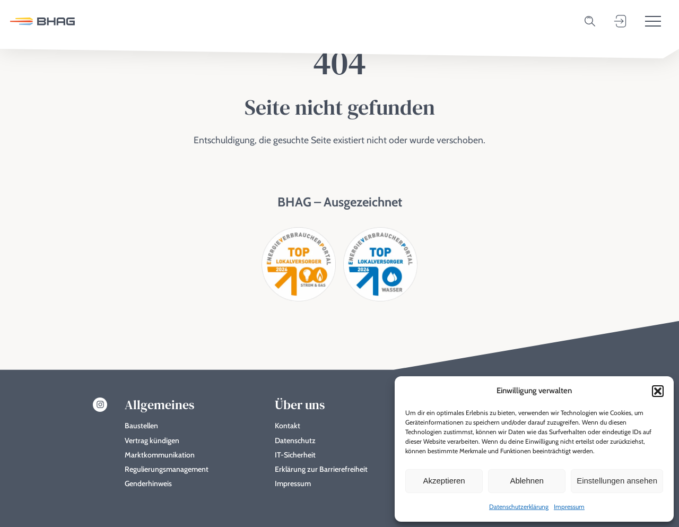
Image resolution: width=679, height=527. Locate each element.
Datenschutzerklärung (519, 507)
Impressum (569, 507)
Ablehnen (526, 480)
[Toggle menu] (653, 21)
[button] (657, 391)
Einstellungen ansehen (617, 480)
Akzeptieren (444, 480)
